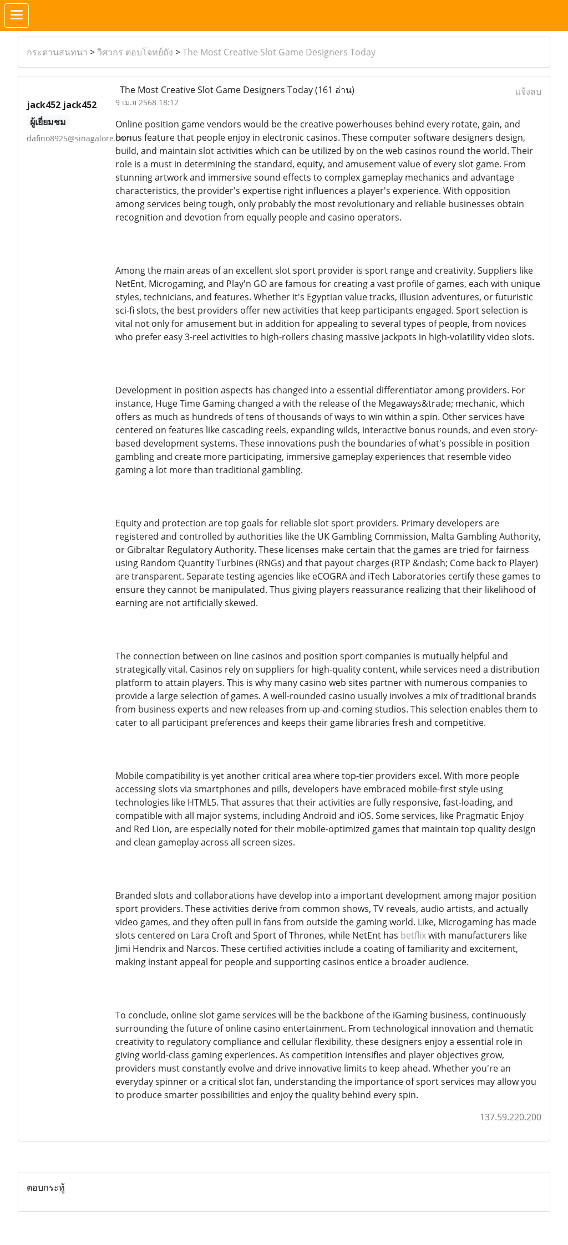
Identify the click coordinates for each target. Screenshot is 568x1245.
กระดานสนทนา (57, 52)
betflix (413, 935)
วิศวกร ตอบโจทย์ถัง (135, 52)
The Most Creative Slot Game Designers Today (279, 52)
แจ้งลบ (528, 91)
